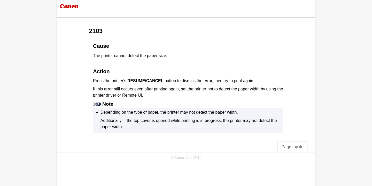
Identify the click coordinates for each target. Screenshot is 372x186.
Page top (292, 147)
